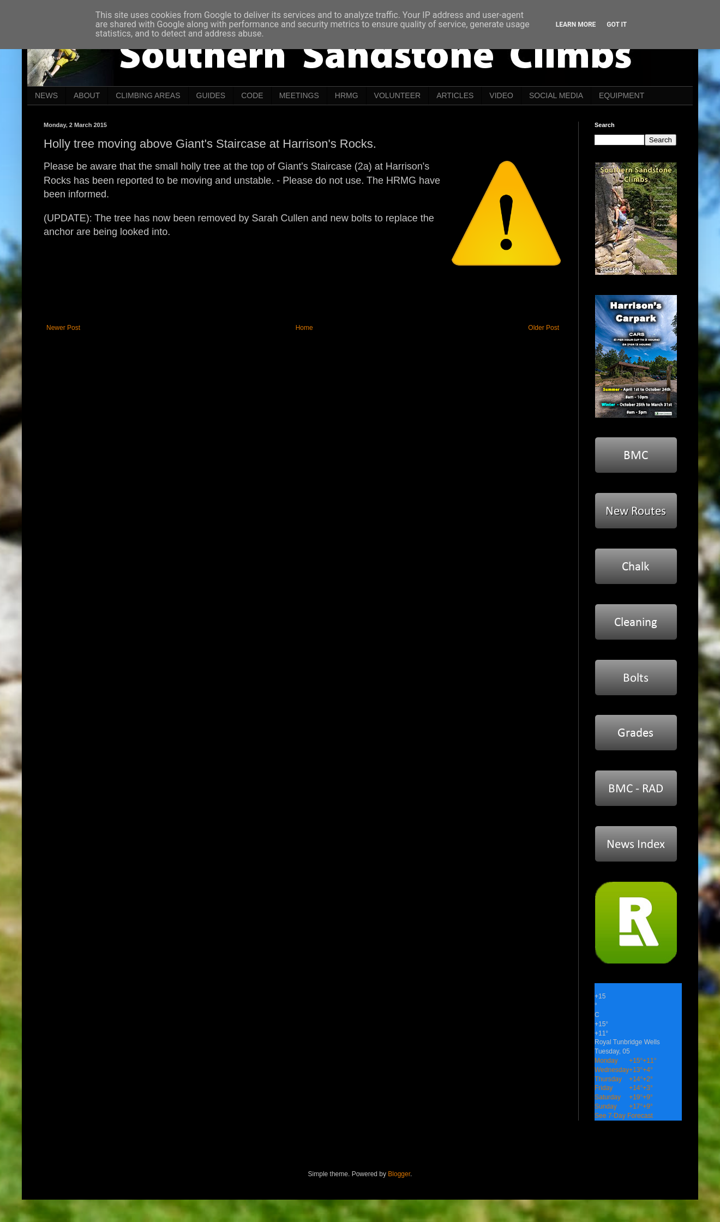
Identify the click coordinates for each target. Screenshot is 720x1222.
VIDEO (501, 95)
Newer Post (63, 328)
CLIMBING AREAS (148, 95)
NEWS (46, 95)
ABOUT (87, 95)
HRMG (346, 95)
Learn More (576, 24)
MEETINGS (299, 95)
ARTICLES (454, 95)
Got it (617, 24)
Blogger (399, 1174)
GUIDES (211, 95)
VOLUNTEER (397, 95)
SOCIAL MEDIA (556, 95)
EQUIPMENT (621, 95)
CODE (252, 95)
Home (304, 328)
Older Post (543, 328)
